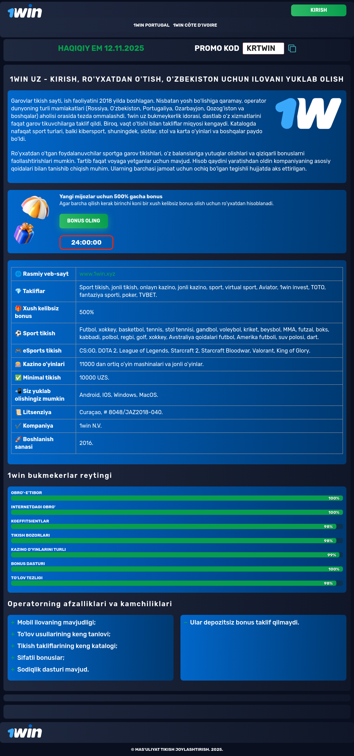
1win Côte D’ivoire (195, 25)
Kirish (318, 10)
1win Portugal (151, 25)
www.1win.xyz (97, 274)
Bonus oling (83, 221)
